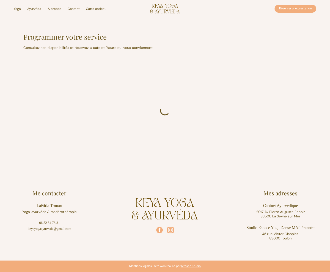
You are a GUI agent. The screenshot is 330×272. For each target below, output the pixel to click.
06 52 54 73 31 (49, 223)
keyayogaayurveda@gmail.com (49, 228)
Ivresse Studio (191, 266)
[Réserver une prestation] (295, 9)
